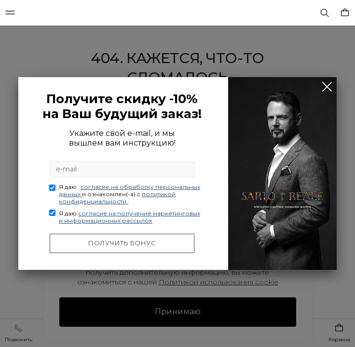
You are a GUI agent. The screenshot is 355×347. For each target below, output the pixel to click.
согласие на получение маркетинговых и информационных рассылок (129, 217)
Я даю (129, 194)
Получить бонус (122, 243)
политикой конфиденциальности (117, 197)
